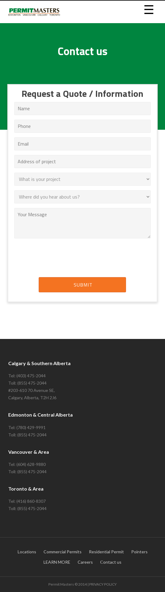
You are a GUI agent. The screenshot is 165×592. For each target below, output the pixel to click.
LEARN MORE (57, 562)
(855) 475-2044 (32, 383)
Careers (85, 562)
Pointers (139, 551)
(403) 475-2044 (31, 375)
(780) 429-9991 (31, 427)
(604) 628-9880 (31, 464)
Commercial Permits (63, 551)
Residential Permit (106, 551)
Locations (27, 551)
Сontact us (110, 562)
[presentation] (82, 259)
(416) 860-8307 (31, 501)
